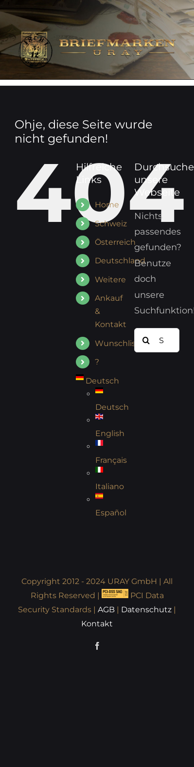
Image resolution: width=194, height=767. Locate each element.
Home (107, 204)
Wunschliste (119, 343)
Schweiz (111, 223)
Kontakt (97, 623)
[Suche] (146, 340)
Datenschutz (146, 609)
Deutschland (120, 260)
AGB (106, 609)
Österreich (115, 242)
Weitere (110, 279)
